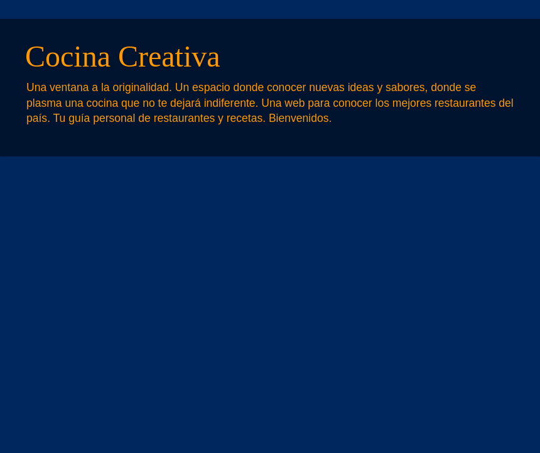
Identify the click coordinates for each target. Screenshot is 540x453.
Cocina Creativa (122, 56)
